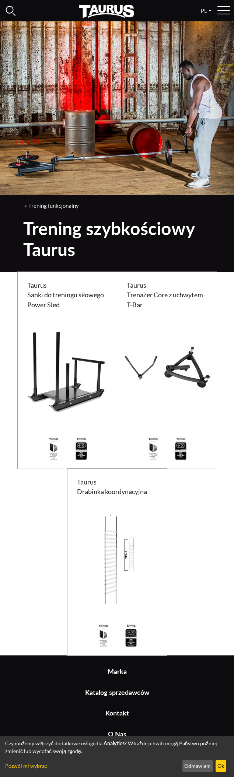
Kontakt (117, 713)
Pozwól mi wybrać (26, 766)
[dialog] (117, 756)
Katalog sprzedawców (117, 692)
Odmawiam (197, 766)
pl (203, 10)
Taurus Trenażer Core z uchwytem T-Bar (165, 295)
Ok (220, 766)
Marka (117, 671)
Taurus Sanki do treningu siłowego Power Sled (65, 295)
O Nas (117, 734)
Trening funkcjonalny (53, 205)
